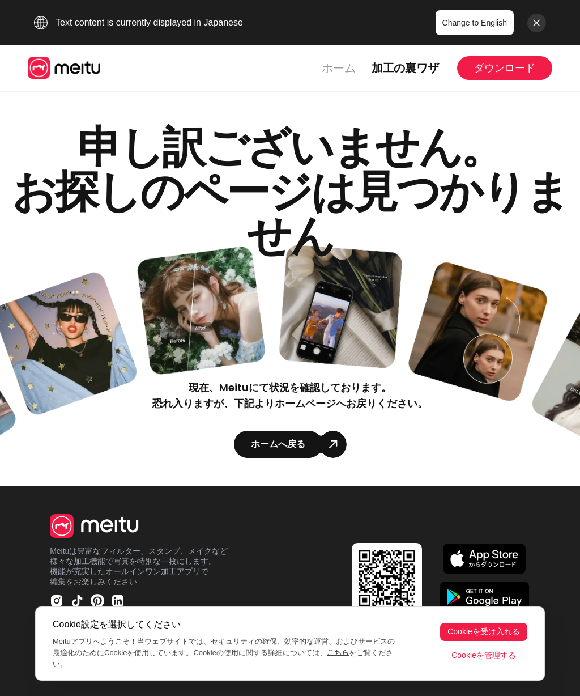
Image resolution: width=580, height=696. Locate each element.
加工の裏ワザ (405, 68)
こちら (338, 652)
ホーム (339, 68)
